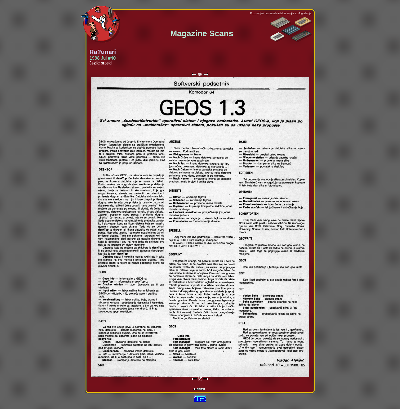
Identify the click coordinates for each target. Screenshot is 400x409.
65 (200, 75)
